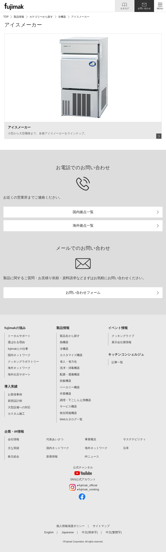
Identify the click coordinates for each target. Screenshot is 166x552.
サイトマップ (101, 526)
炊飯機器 (65, 380)
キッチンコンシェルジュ (126, 354)
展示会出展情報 (121, 342)
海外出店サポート (19, 374)
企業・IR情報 (14, 431)
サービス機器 (68, 406)
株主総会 (13, 456)
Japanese (68, 532)
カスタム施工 (16, 413)
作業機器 (65, 393)
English (49, 532)
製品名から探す (70, 336)
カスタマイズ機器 (71, 355)
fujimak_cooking (89, 489)
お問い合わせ (144, 8)
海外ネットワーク (19, 368)
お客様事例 (15, 394)
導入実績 (10, 386)
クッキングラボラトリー (23, 361)
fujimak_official (88, 485)
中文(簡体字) (90, 532)
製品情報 (62, 328)
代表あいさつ (54, 439)
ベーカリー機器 (70, 387)
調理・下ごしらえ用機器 (75, 400)
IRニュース (92, 456)
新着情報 (52, 456)
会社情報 (13, 439)
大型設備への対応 (19, 407)
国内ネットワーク (19, 355)
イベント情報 (118, 328)
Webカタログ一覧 (71, 419)
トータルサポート (19, 336)
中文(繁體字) (114, 532)
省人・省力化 (68, 361)
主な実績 (13, 448)
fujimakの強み (15, 328)
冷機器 (64, 348)
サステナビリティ (134, 439)
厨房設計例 (15, 400)
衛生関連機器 (68, 413)
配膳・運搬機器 (70, 374)
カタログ (124, 8)
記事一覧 (117, 362)
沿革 (126, 448)
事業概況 (90, 439)
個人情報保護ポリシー (70, 526)
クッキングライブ (123, 336)
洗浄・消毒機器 (70, 368)
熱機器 (64, 342)
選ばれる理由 (16, 342)
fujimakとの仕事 (18, 348)
